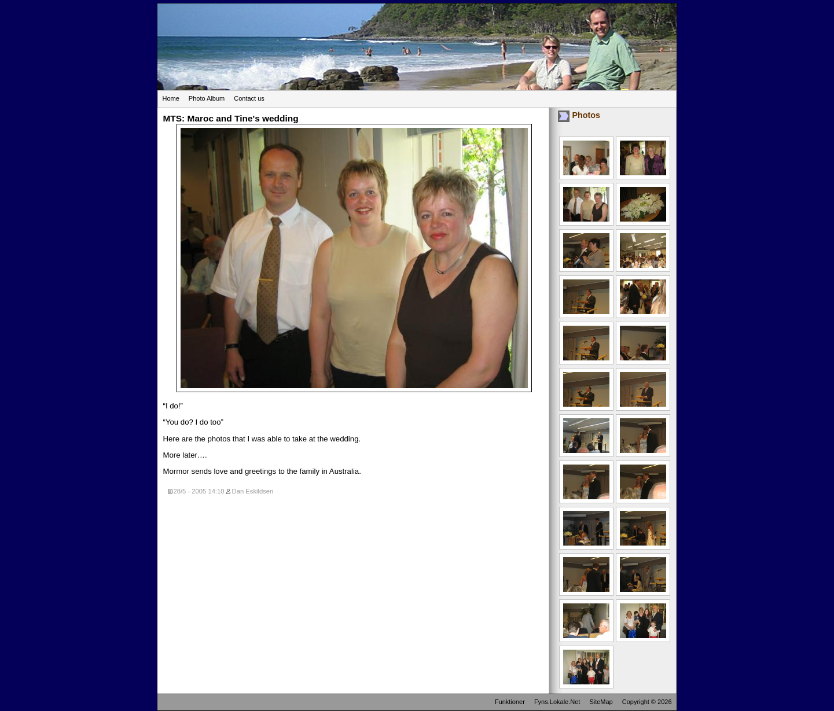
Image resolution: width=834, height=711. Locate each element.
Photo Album (207, 98)
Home (171, 98)
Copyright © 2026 (647, 701)
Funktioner (510, 701)
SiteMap (600, 701)
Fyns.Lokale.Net (557, 701)
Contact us (249, 98)
